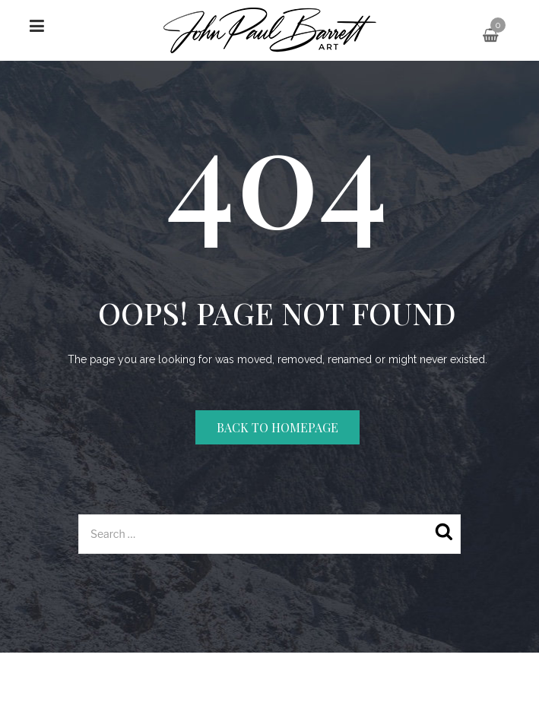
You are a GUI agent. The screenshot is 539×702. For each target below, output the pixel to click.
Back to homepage (277, 427)
